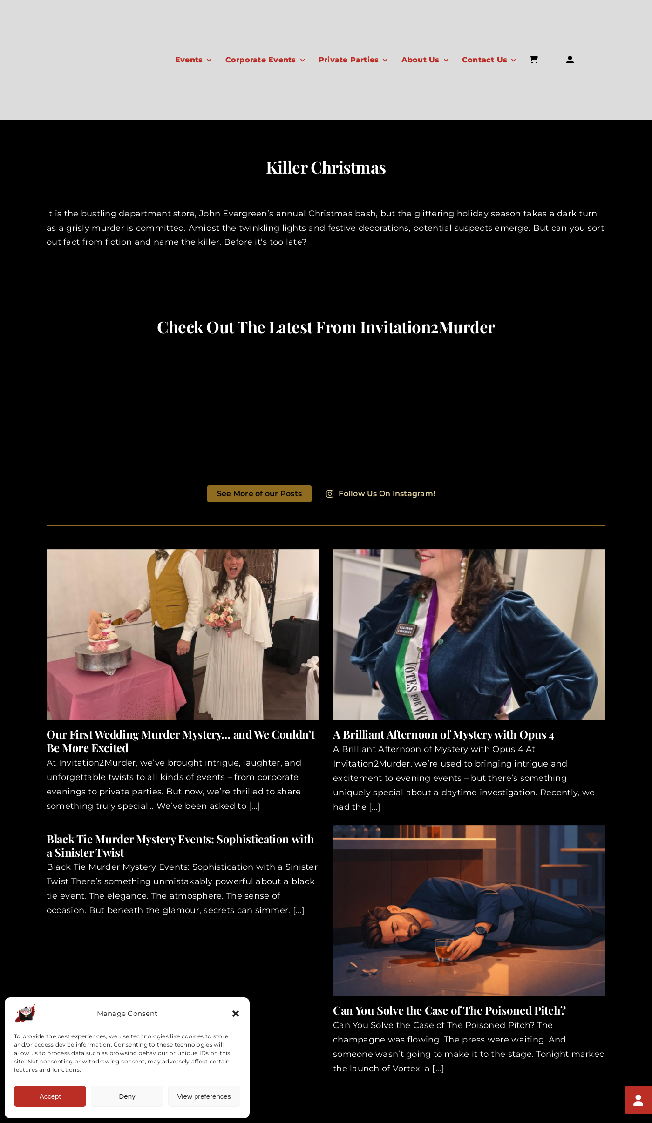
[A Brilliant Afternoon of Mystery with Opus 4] (469, 635)
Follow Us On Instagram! (380, 493)
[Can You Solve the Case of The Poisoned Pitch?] (469, 911)
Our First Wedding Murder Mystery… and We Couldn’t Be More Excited (180, 740)
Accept (50, 1096)
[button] (235, 1013)
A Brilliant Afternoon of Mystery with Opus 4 (443, 733)
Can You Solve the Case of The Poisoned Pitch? (449, 1009)
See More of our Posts (259, 493)
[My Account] (638, 1100)
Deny (127, 1096)
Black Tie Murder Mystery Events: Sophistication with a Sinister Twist (180, 845)
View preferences (204, 1096)
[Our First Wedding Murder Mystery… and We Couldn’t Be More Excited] (183, 635)
